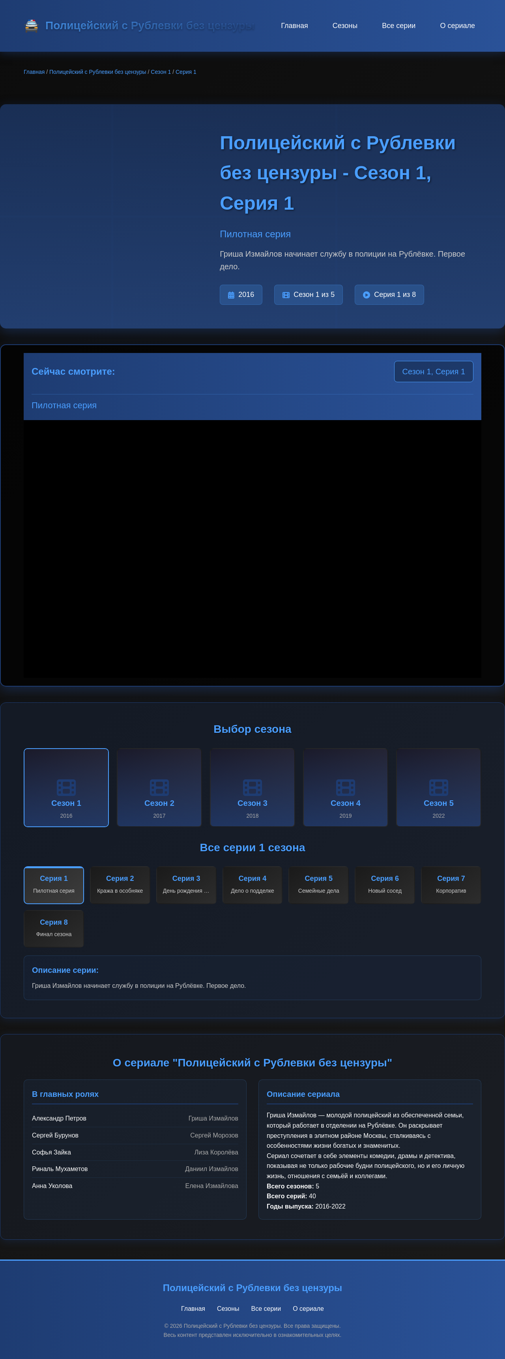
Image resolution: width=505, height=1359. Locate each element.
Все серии (398, 26)
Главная (294, 26)
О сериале (457, 26)
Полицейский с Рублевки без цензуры (97, 72)
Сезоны (345, 26)
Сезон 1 (161, 72)
